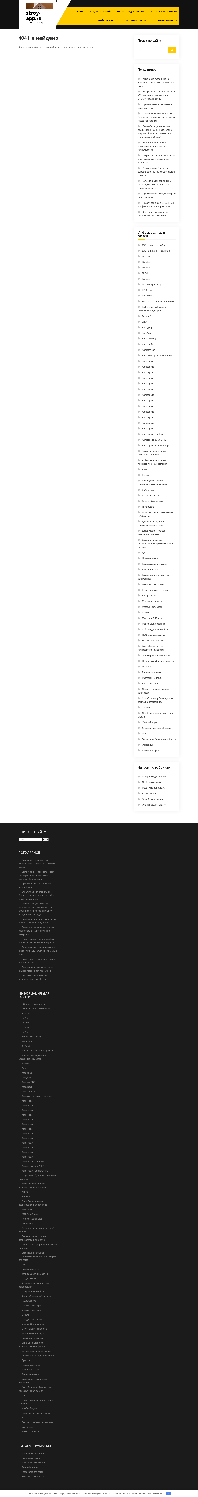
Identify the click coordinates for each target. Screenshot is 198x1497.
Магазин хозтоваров (152, 601)
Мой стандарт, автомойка (155, 629)
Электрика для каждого (139, 20)
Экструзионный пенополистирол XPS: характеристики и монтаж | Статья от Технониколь (156, 95)
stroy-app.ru (34, 15)
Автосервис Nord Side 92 (154, 439)
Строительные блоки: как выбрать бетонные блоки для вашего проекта (156, 172)
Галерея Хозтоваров (152, 501)
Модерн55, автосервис (153, 623)
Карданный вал (150, 569)
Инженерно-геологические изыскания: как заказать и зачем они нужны (156, 82)
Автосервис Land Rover (153, 434)
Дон (144, 552)
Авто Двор (147, 327)
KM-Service (147, 290)
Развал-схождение (151, 672)
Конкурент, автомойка (153, 584)
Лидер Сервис (149, 595)
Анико (145, 469)
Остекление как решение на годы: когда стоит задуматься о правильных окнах (154, 185)
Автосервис (148, 361)
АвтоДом (146, 333)
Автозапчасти (149, 349)
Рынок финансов (167, 20)
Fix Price (146, 262)
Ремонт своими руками (163, 11)
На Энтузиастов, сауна (153, 635)
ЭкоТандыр (148, 744)
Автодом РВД (149, 338)
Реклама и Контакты (152, 678)
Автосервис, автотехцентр (155, 445)
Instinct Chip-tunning (151, 284)
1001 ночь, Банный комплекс (156, 250)
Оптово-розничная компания (156, 655)
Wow (144, 321)
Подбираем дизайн (100, 11)
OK (168, 1493)
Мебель (146, 612)
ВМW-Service (148, 489)
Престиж (146, 666)
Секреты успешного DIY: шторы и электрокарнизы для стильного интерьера (156, 159)
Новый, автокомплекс (153, 640)
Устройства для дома (107, 20)
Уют (144, 733)
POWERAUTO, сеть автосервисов (158, 301)
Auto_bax (146, 256)
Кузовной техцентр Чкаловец (156, 590)
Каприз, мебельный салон (155, 564)
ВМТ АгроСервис (150, 495)
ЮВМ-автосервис (151, 750)
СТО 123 (146, 707)
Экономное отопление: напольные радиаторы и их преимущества (152, 146)
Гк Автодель (148, 506)
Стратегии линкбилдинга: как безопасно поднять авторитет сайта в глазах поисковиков (156, 117)
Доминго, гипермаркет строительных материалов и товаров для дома (156, 544)
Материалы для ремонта (130, 11)
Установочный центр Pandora (156, 728)
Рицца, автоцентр (151, 683)
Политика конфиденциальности (158, 661)
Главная (79, 11)
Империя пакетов (151, 558)
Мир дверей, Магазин (152, 618)
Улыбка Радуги (149, 722)
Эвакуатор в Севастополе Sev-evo (159, 739)
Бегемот (146, 475)
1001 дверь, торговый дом (154, 245)
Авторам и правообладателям (157, 355)
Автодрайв (147, 344)
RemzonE (146, 316)
